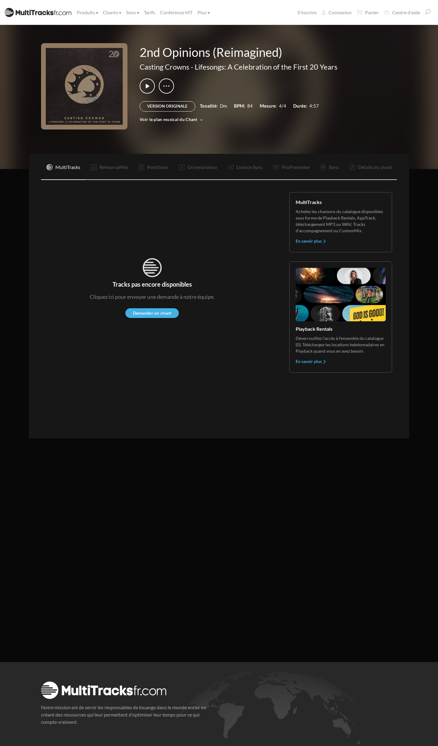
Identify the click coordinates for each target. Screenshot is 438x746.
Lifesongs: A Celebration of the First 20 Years (266, 66)
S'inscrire (307, 12)
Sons (132, 12)
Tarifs (149, 12)
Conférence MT (176, 12)
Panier (367, 12)
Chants (111, 12)
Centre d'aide (402, 12)
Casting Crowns (164, 66)
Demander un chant (152, 313)
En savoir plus (311, 240)
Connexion (337, 12)
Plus (203, 12)
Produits (87, 12)
